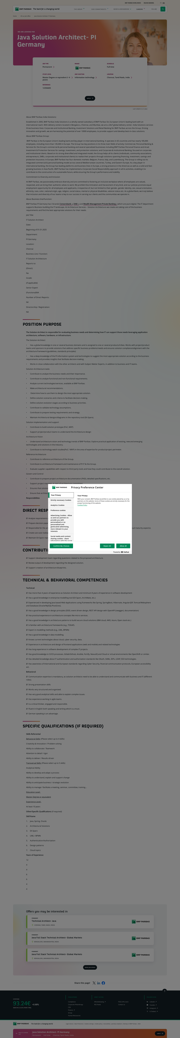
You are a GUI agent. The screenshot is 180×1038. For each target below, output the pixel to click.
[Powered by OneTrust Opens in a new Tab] (122, 552)
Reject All (107, 546)
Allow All (123, 546)
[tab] (61, 495)
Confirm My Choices (61, 546)
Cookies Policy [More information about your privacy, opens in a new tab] (82, 505)
